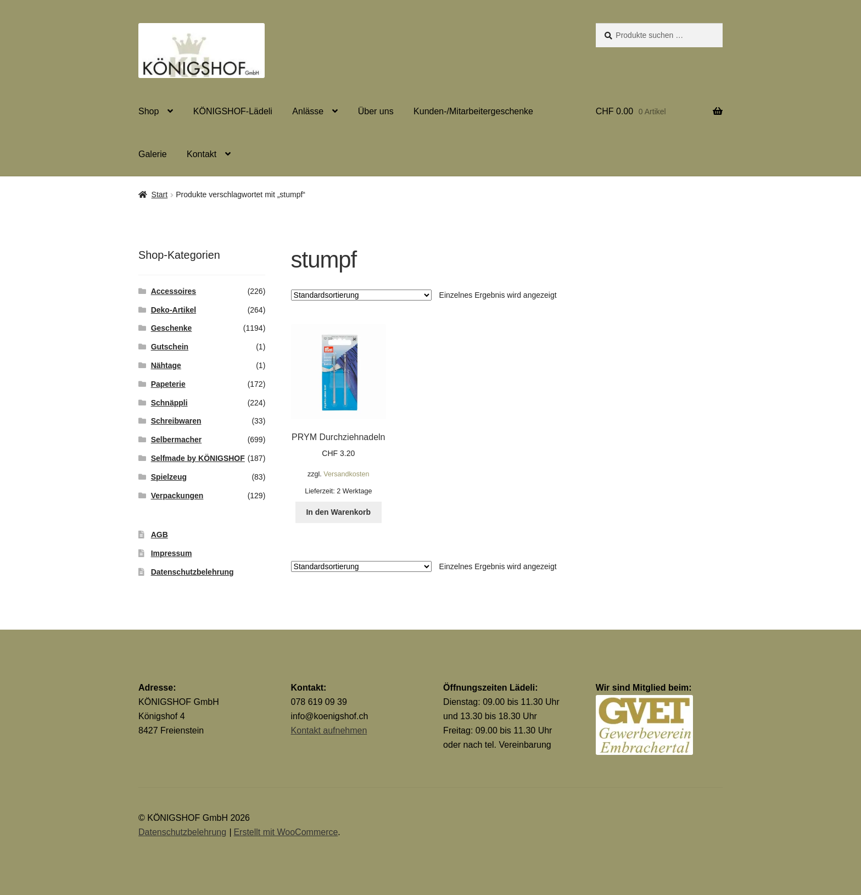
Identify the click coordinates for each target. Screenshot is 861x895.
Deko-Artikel (173, 309)
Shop (148, 111)
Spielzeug (169, 476)
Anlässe (307, 111)
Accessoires (174, 291)
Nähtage (166, 365)
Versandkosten (346, 474)
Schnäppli (169, 402)
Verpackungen (177, 495)
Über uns (376, 111)
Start (160, 194)
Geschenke (171, 328)
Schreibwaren (176, 420)
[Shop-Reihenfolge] (361, 295)
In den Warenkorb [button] (338, 512)
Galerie (152, 154)
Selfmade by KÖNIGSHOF (198, 458)
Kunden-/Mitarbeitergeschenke (473, 111)
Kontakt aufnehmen (329, 730)
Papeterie (168, 384)
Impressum (171, 553)
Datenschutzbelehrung (192, 572)
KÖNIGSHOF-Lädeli (232, 111)
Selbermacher (176, 439)
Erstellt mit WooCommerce (285, 832)
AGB (159, 534)
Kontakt (201, 154)
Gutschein (169, 346)
